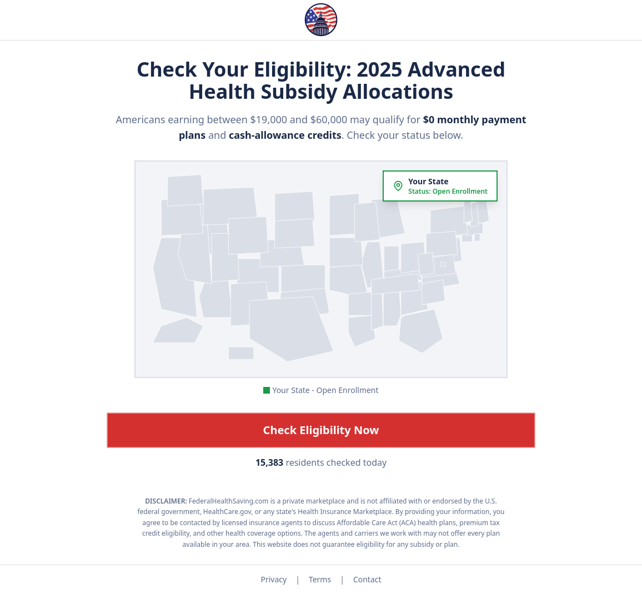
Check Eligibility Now (321, 429)
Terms (320, 579)
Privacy (273, 579)
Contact (367, 579)
